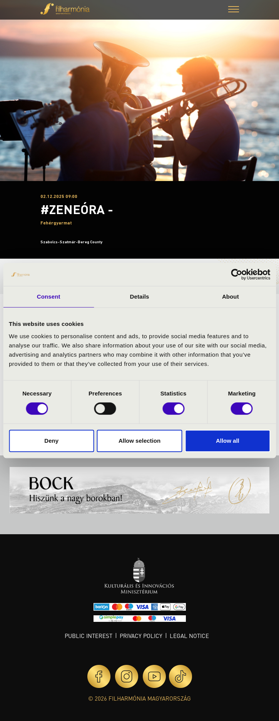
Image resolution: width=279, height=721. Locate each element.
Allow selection (139, 440)
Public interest (88, 636)
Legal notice (189, 636)
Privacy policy (141, 636)
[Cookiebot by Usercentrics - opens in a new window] (236, 274)
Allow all (227, 440)
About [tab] (230, 296)
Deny (51, 440)
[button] (233, 10)
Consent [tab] (48, 296)
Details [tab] (139, 296)
